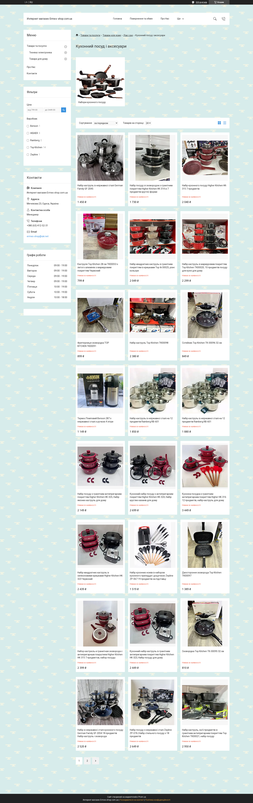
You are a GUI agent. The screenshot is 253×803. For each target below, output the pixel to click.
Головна (117, 18)
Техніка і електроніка (40, 52)
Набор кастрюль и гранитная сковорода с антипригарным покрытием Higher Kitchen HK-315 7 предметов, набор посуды (100, 654)
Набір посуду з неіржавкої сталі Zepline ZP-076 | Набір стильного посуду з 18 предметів (151, 733)
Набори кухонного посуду (92, 102)
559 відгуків (201, 2)
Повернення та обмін (141, 18)
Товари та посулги (37, 46)
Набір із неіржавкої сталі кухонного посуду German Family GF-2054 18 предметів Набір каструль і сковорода (100, 733)
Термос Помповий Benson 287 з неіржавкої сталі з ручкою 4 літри (95, 420)
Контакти (32, 73)
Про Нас (165, 18)
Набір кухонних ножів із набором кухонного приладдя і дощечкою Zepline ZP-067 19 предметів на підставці (151, 575)
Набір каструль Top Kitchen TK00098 (149, 342)
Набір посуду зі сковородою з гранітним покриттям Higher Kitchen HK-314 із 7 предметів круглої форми (151, 188)
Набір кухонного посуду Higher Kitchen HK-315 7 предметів (204, 187)
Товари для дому (112, 35)
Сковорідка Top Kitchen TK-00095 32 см (203, 651)
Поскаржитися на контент (132, 800)
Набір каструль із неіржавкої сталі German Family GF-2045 (100, 187)
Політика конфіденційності (157, 800)
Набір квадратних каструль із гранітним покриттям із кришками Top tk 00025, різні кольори (152, 267)
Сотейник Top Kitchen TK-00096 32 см (202, 342)
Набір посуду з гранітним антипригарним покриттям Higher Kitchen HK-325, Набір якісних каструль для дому (99, 497)
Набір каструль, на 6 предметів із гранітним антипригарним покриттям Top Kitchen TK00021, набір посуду (204, 733)
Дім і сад (128, 35)
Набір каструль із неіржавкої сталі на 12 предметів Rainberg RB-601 (151, 420)
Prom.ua (142, 797)
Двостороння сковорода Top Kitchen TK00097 (201, 574)
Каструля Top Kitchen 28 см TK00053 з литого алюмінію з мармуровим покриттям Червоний (97, 267)
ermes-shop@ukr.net (38, 236)
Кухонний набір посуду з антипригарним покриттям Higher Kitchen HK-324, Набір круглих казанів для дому (151, 497)
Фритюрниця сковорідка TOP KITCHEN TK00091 (93, 344)
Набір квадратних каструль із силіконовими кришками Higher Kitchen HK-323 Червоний (100, 575)
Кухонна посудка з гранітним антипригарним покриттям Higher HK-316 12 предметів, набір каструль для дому (204, 497)
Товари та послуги (90, 35)
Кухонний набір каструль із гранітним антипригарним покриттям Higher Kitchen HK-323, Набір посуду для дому (152, 654)
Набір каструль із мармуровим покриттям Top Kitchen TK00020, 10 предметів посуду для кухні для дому (204, 267)
